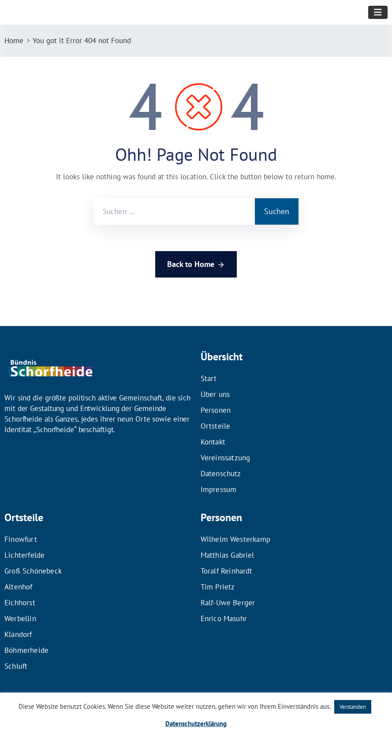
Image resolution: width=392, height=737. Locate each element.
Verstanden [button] (353, 707)
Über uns (215, 394)
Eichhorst (19, 602)
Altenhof (18, 587)
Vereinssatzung (225, 458)
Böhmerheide (26, 650)
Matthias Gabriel (227, 555)
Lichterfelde (24, 555)
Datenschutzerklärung (196, 723)
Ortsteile (216, 426)
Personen (216, 410)
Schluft (15, 666)
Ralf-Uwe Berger (228, 602)
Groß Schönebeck (33, 571)
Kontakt (213, 442)
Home (13, 40)
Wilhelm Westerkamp (236, 539)
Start (209, 378)
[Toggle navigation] (378, 12)
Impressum (219, 489)
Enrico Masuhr (224, 618)
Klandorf (18, 634)
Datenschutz (221, 473)
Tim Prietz (218, 587)
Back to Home (196, 264)
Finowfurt (20, 539)
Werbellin (20, 618)
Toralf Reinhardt (227, 571)
